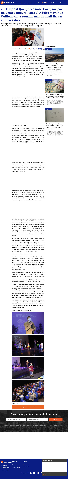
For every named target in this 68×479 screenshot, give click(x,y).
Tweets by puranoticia (51, 436)
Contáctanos (3, 443)
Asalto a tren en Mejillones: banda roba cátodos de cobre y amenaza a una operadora (54, 66)
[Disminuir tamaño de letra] (56, 3)
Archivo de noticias (26, 440)
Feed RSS (14, 440)
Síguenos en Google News (6, 445)
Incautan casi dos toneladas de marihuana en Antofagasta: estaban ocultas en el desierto (55, 96)
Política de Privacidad (16, 441)
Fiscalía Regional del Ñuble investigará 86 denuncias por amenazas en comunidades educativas (54, 127)
